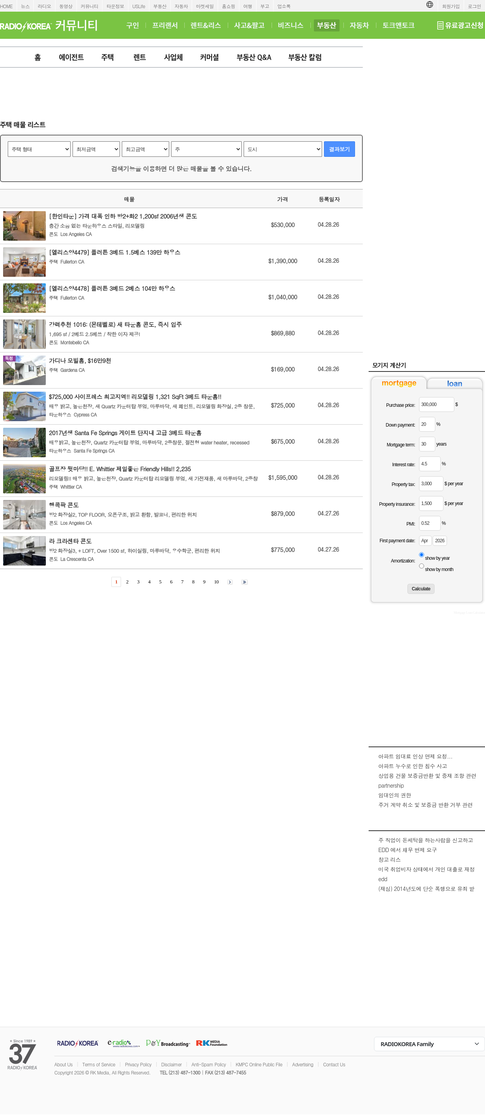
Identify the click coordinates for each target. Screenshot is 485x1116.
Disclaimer (171, 1064)
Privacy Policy (138, 1064)
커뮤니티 (90, 6)
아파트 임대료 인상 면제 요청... (415, 756)
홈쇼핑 (228, 6)
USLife (138, 6)
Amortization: (403, 561)
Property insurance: (397, 504)
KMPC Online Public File (259, 1064)
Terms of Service (98, 1064)
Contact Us (334, 1064)
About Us (63, 1064)
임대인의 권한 (394, 795)
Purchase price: (400, 405)
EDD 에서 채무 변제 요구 (407, 850)
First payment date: (397, 540)
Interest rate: (403, 464)
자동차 (181, 6)
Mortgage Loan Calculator (469, 612)
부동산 (159, 6)
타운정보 (115, 6)
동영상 (66, 6)
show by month (439, 569)
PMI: (410, 524)
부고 (264, 6)
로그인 (474, 6)
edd (382, 879)
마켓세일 (205, 6)
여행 (247, 6)
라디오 (44, 6)
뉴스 (25, 6)
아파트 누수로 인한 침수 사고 (412, 766)
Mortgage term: (401, 445)
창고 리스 (389, 859)
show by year (437, 558)
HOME (6, 6)
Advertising (302, 1064)
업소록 (284, 6)
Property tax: (403, 484)
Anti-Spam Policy (208, 1064)
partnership (391, 785)
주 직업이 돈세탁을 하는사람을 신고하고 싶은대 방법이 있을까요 (425, 844)
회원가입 (451, 6)
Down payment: (400, 425)
